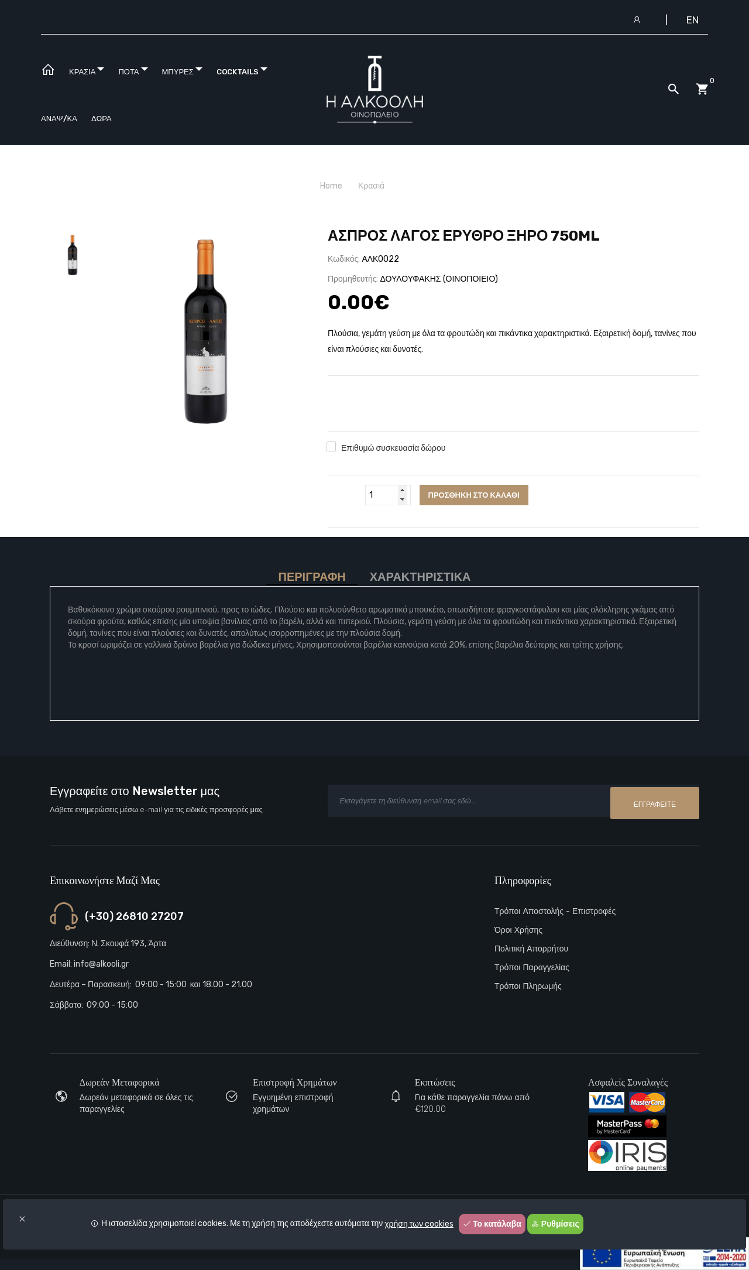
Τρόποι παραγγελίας (531, 968)
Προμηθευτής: (353, 279)
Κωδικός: (344, 259)
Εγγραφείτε (655, 802)
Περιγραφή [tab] (311, 577)
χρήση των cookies (418, 1224)
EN (692, 20)
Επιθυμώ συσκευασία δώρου (393, 448)
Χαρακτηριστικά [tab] (420, 577)
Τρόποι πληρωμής (528, 986)
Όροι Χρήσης (518, 930)
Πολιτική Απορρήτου (531, 949)
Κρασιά (371, 186)
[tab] (72, 255)
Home (331, 186)
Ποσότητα (344, 495)
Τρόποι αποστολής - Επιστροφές (555, 911)
